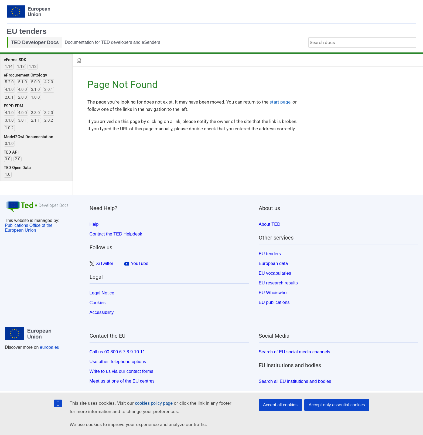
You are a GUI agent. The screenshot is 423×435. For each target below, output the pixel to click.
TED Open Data (17, 167)
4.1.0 (9, 89)
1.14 (8, 66)
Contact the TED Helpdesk (116, 233)
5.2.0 (9, 81)
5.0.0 (35, 81)
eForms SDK (15, 59)
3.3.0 (35, 112)
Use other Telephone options (118, 361)
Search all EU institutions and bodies (295, 381)
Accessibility (102, 312)
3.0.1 (48, 89)
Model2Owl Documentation (28, 136)
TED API (11, 152)
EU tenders (27, 31)
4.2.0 (48, 81)
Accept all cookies (280, 405)
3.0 (7, 159)
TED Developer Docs (35, 42)
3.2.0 (48, 112)
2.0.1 (9, 97)
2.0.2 (48, 120)
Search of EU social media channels (294, 351)
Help (94, 224)
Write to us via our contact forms (121, 371)
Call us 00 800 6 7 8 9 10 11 (117, 351)
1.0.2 (9, 127)
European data (273, 263)
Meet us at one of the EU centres (122, 380)
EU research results (278, 282)
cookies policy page (154, 403)
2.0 (17, 159)
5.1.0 (22, 81)
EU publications (274, 302)
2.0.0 (22, 97)
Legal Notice (102, 292)
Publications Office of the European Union (29, 228)
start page (280, 102)
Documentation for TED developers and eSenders (112, 42)
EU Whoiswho (273, 292)
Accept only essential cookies (337, 405)
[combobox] (362, 42)
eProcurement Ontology (25, 75)
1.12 (32, 66)
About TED (269, 224)
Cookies (98, 302)
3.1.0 (35, 89)
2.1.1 (35, 120)
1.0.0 (35, 97)
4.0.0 (22, 89)
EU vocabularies (275, 273)
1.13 (21, 66)
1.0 (7, 174)
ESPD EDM (13, 106)
